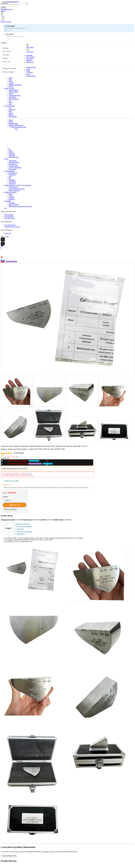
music (28, 74)
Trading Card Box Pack (16, 125)
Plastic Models (13, 123)
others (10, 78)
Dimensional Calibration (24, 531)
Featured (5, 58)
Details (28, 474)
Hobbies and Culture (15, 85)
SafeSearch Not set (7, 9)
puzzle (11, 113)
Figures (11, 122)
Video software (31, 67)
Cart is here (29, 52)
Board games (13, 116)
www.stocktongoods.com (11, 1)
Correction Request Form (9, 855)
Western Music (13, 92)
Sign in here (30, 47)
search (3, 7)
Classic (11, 93)
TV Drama (29, 72)
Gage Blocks (21, 534)
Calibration (20, 529)
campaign (5, 48)
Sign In (3, 11)
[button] (67, 19)
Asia (10, 104)
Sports (11, 81)
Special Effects (31, 76)
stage (10, 79)
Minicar (11, 115)
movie (28, 71)
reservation (5, 55)
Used (28, 464)
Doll (10, 111)
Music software (9, 88)
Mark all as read (6, 22)
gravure (11, 86)
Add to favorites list (10, 509)
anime (28, 69)
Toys (10, 108)
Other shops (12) (12, 481)
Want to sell (6, 62)
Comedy (11, 83)
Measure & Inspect (8, 72)
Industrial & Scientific (9, 68)
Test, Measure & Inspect (24, 526)
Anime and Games (14, 95)
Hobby (11, 120)
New (21, 461)
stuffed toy (12, 109)
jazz (10, 100)
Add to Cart (14, 505)
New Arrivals (6, 51)
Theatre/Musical (14, 99)
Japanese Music (13, 90)
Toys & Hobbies (10, 106)
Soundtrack (12, 97)
